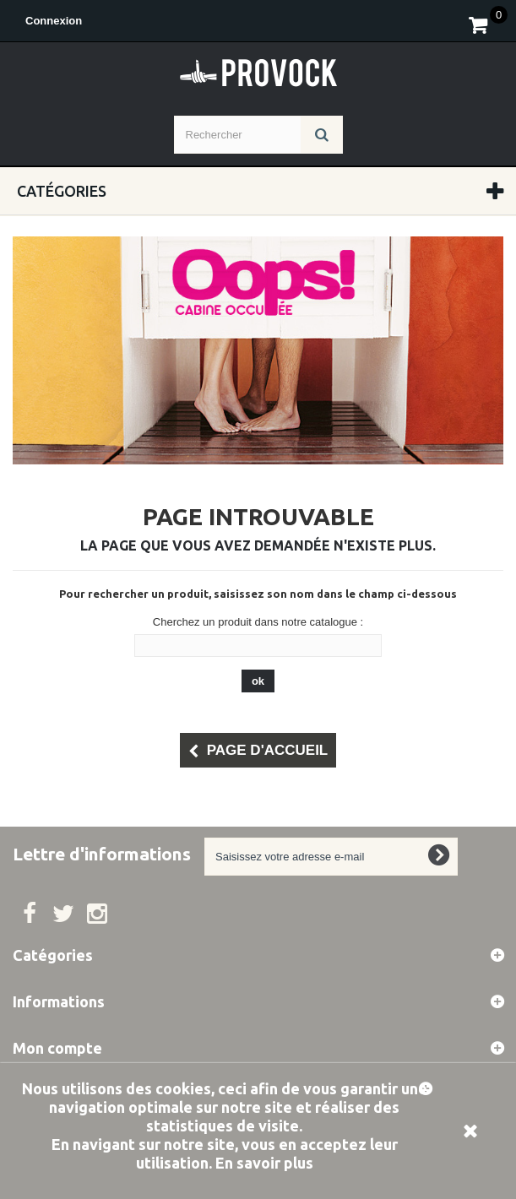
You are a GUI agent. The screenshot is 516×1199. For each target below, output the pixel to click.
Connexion (53, 20)
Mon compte (57, 1047)
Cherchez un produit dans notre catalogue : (258, 622)
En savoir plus (264, 1162)
